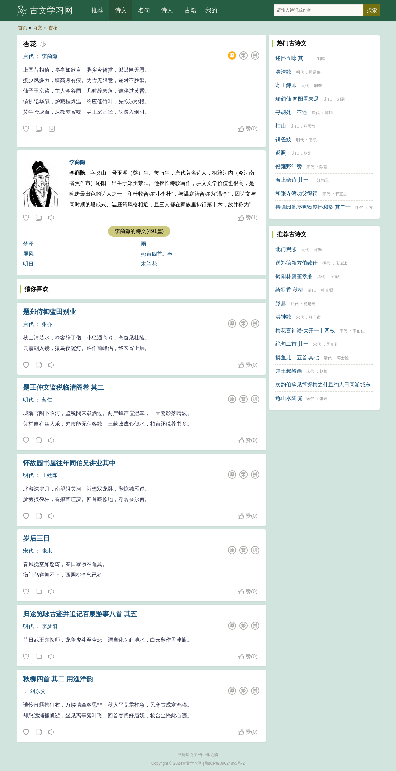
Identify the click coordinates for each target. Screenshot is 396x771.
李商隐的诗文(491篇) (139, 231)
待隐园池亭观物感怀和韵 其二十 (313, 207)
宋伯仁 (359, 331)
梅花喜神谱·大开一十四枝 (305, 330)
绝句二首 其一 (291, 344)
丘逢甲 (336, 276)
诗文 (121, 10)
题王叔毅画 (288, 371)
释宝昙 (341, 194)
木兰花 (149, 264)
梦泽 (28, 244)
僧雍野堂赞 (288, 166)
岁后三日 (36, 538)
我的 (211, 10)
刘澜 (341, 99)
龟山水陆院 (288, 398)
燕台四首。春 (157, 254)
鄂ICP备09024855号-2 (225, 763)
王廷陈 (49, 475)
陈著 (323, 167)
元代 (305, 85)
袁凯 (313, 140)
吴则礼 (332, 344)
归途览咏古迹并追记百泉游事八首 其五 (80, 614)
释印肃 (315, 317)
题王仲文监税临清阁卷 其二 (63, 387)
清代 (321, 276)
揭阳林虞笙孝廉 (293, 276)
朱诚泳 (341, 263)
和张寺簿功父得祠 (296, 193)
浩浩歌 (283, 72)
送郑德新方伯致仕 (296, 263)
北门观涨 (286, 249)
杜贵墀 (327, 290)
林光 (307, 153)
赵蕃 (323, 371)
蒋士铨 (343, 358)
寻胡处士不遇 (291, 112)
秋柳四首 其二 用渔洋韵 (58, 679)
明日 (28, 264)
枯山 (280, 126)
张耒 (47, 551)
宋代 (28, 551)
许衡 (318, 249)
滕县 (280, 303)
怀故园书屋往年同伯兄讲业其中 (69, 462)
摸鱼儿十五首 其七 (297, 357)
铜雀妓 (283, 139)
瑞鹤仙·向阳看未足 (297, 99)
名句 (144, 10)
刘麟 (321, 58)
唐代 (28, 56)
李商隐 (49, 56)
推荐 (97, 10)
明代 (28, 399)
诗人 (167, 10)
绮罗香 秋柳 (289, 290)
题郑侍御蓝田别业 (49, 311)
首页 (22, 27)
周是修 (315, 72)
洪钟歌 (283, 317)
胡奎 (318, 85)
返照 (280, 153)
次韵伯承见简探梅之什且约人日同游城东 (323, 384)
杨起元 (309, 304)
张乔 (47, 324)
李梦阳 (49, 626)
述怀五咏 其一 (291, 58)
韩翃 (329, 113)
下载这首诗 (51, 129)
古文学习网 (51, 10)
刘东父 (38, 691)
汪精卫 (323, 180)
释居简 (309, 126)
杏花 (52, 27)
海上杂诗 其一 (291, 180)
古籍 (190, 10)
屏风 (28, 254)
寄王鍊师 (286, 85)
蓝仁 (47, 399)
